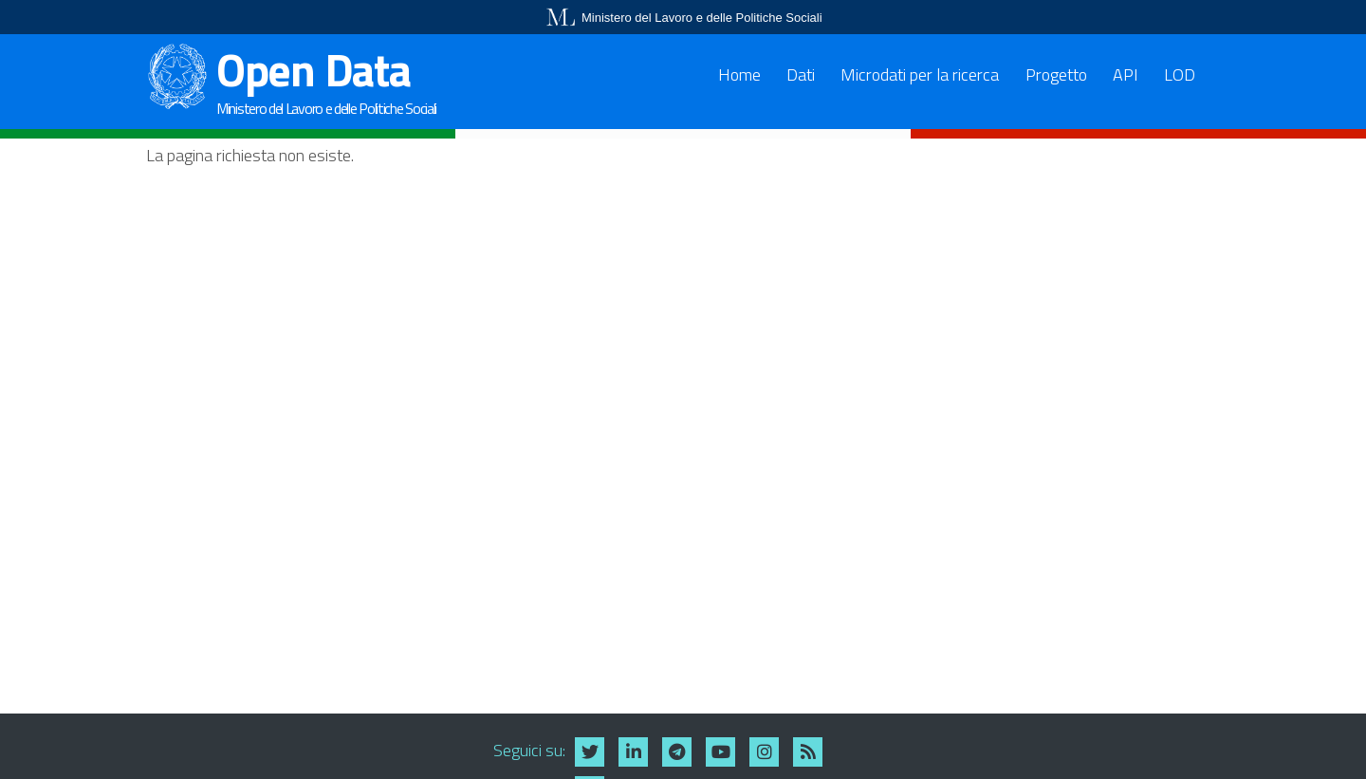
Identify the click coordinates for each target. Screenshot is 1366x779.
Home (739, 74)
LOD (1179, 74)
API (1125, 74)
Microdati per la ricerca (919, 74)
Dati (800, 74)
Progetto (1056, 74)
